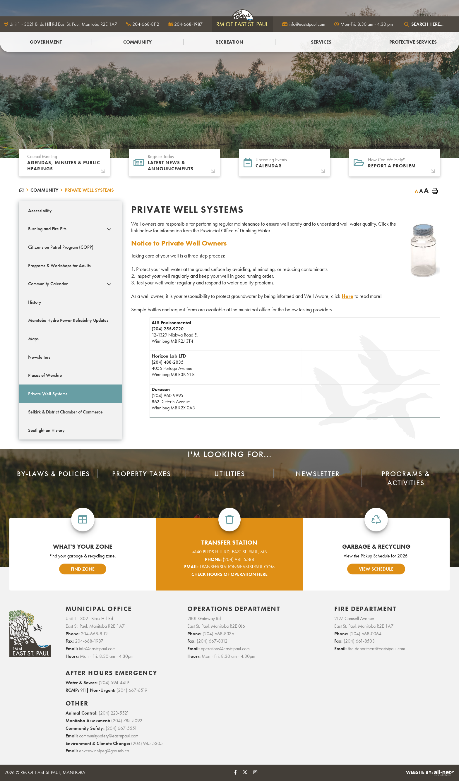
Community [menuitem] (137, 42)
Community (44, 190)
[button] (109, 229)
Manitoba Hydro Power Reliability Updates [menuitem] (68, 320)
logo (242, 23)
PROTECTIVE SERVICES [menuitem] (413, 42)
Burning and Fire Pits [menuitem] (47, 229)
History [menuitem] (34, 302)
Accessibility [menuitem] (40, 210)
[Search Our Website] (428, 24)
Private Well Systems (89, 190)
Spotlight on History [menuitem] (46, 430)
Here (347, 296)
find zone (83, 569)
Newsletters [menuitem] (39, 357)
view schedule (376, 569)
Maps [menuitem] (33, 339)
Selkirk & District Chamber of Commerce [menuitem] (65, 412)
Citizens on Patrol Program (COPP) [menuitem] (60, 247)
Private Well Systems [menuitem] (47, 394)
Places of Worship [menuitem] (45, 375)
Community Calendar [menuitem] (48, 284)
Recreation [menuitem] (229, 42)
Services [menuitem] (321, 42)
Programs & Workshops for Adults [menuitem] (59, 265)
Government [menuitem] (46, 42)
